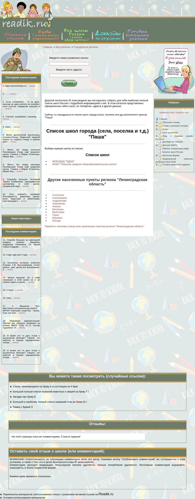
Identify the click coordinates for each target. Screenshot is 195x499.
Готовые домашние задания (176, 164)
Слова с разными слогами (175, 126)
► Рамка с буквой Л (21, 407)
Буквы (165, 129)
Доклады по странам (172, 142)
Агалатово (58, 195)
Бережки (57, 217)
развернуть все (166, 112)
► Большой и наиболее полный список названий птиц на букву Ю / (48, 401)
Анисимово (58, 203)
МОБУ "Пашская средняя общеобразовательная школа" (84, 164)
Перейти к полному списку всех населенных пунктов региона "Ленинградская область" (94, 226)
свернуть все (182, 112)
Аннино (56, 206)
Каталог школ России (172, 152)
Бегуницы (57, 209)
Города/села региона (86, 47)
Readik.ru (106, 494)
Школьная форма (170, 155)
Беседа (56, 220)
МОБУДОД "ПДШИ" (63, 161)
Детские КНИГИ (170, 145)
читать (32, 86)
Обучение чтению (171, 122)
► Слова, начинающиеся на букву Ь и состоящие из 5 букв (44, 386)
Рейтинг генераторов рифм (175, 148)
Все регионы (63, 47)
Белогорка (58, 212)
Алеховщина (59, 197)
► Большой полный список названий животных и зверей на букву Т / (49, 391)
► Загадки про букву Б (23, 396)
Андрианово (59, 200)
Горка (55, 215)
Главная (47, 47)
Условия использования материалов (24, 497)
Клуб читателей (170, 132)
